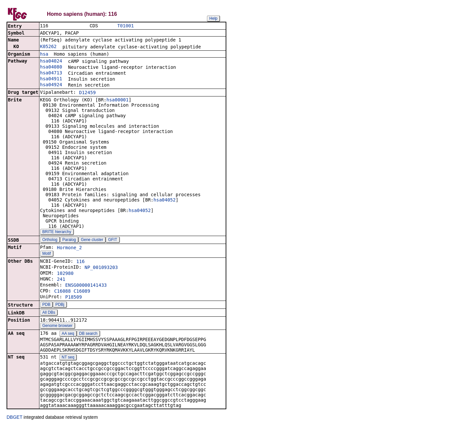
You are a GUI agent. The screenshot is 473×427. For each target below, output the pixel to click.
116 (80, 262)
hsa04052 (164, 200)
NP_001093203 (101, 268)
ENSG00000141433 (86, 285)
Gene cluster (92, 240)
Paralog (69, 240)
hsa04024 (51, 61)
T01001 (125, 26)
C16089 (82, 291)
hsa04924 (51, 85)
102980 (65, 274)
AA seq (68, 334)
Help (213, 18)
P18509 (73, 297)
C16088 (62, 291)
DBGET (14, 417)
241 (61, 279)
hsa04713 (51, 73)
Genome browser (57, 326)
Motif (46, 254)
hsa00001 (117, 100)
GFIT (112, 240)
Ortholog (49, 240)
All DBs (48, 313)
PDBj (59, 305)
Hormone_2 (69, 248)
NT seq (68, 358)
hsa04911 (51, 79)
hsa (44, 54)
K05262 (48, 47)
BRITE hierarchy (56, 232)
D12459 (87, 93)
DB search (88, 334)
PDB (46, 305)
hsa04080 (51, 67)
